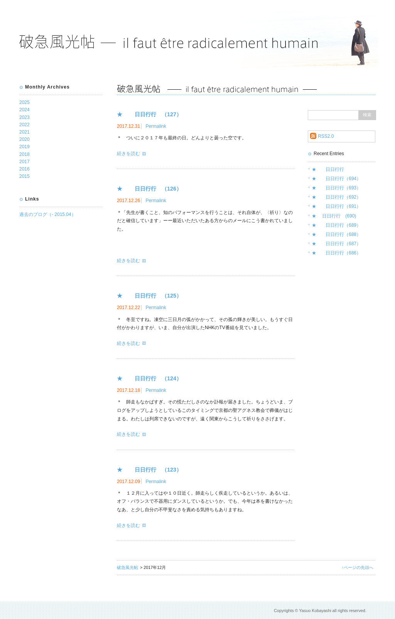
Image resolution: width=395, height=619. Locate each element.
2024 (24, 109)
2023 (24, 117)
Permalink (155, 126)
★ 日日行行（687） (336, 243)
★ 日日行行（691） (336, 206)
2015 (24, 176)
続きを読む (128, 153)
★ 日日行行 (328, 169)
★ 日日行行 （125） (149, 296)
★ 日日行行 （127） (149, 114)
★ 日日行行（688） (336, 234)
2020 (24, 139)
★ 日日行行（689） (336, 225)
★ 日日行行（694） (336, 178)
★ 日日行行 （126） (149, 189)
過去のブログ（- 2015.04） (47, 214)
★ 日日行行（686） (336, 253)
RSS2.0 (326, 136)
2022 (24, 124)
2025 (24, 102)
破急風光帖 (127, 567)
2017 (24, 161)
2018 (24, 154)
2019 (24, 146)
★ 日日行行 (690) (334, 216)
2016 (24, 169)
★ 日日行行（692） (336, 197)
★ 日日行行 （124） (149, 378)
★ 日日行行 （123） (149, 470)
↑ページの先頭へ (357, 567)
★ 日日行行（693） (336, 188)
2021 (24, 132)
